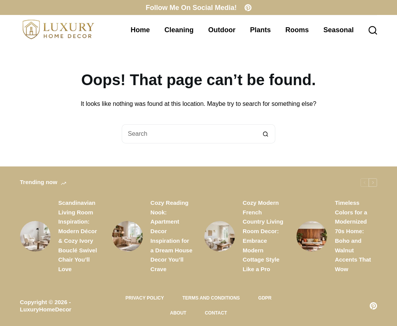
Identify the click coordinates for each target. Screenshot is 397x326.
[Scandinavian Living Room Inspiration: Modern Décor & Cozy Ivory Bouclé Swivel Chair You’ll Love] (35, 236)
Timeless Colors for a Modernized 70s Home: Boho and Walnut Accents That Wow (353, 235)
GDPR (265, 298)
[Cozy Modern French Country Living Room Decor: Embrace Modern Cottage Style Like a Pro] (219, 236)
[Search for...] (189, 133)
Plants (260, 30)
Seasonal (338, 30)
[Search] (373, 30)
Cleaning (179, 30)
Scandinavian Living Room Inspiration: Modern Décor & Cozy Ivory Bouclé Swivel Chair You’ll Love (77, 235)
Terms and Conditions (211, 298)
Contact (216, 313)
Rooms (297, 30)
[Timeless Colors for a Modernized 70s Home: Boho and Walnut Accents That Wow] (311, 236)
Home (140, 30)
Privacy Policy (145, 298)
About (178, 313)
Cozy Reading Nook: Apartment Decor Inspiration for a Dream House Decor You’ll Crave (171, 235)
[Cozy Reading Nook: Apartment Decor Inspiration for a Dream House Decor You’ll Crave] (127, 236)
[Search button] (265, 133)
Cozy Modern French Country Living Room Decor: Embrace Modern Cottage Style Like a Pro (263, 235)
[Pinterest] (248, 7)
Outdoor (221, 30)
